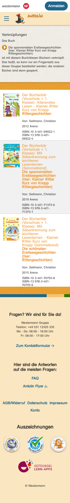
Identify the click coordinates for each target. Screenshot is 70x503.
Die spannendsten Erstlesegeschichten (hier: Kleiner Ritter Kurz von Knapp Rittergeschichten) (34, 48)
